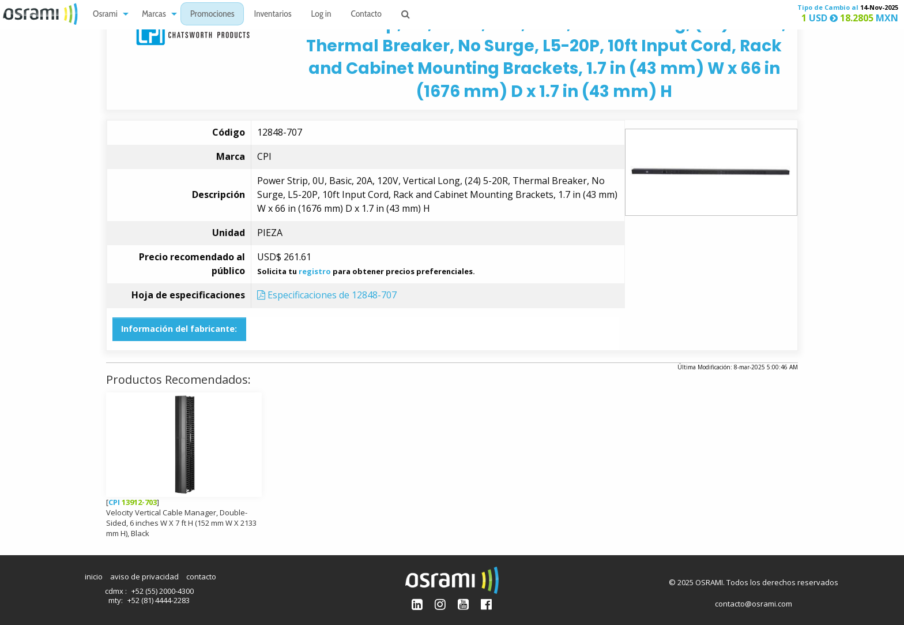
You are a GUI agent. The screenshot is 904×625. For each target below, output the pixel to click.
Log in (321, 14)
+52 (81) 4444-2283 (158, 600)
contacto (201, 576)
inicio (94, 576)
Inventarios (272, 14)
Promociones (212, 14)
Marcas (154, 14)
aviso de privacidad (144, 576)
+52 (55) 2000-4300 (162, 591)
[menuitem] (107, 14)
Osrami (105, 14)
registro (315, 271)
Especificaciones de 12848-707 (327, 295)
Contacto (366, 14)
